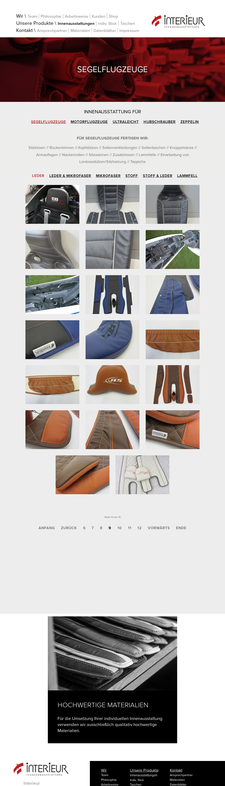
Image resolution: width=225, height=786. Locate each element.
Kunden (98, 16)
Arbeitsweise (76, 16)
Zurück (69, 528)
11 (129, 528)
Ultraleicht (126, 122)
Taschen (127, 23)
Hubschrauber (160, 122)
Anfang (47, 528)
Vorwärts (159, 528)
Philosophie (51, 16)
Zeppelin (189, 122)
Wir (19, 16)
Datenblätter (105, 30)
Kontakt (24, 30)
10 (119, 528)
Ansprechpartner (52, 30)
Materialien (80, 30)
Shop (113, 16)
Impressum (129, 30)
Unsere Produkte (34, 23)
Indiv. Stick (107, 23)
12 (140, 528)
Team (32, 16)
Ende (181, 528)
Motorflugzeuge (89, 122)
